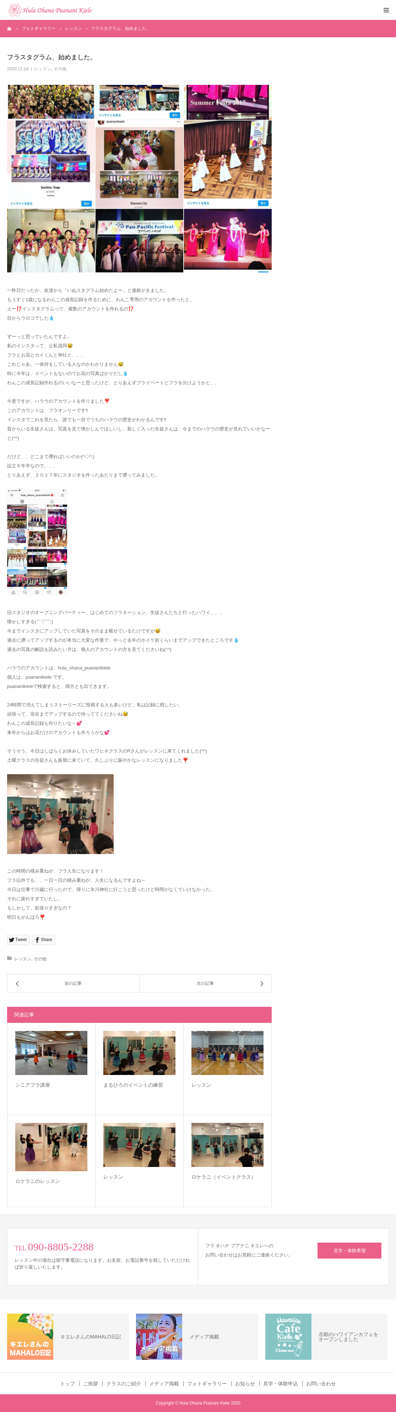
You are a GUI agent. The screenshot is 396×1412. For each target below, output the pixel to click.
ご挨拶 (90, 1383)
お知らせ (245, 1383)
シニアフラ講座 (32, 1085)
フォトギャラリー (207, 1383)
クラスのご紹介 (123, 1383)
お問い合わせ (321, 1383)
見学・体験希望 (349, 1250)
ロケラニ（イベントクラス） (223, 1177)
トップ (67, 1383)
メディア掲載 (164, 1383)
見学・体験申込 (280, 1383)
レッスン (42, 68)
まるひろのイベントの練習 (133, 1085)
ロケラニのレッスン (37, 1181)
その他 (60, 68)
